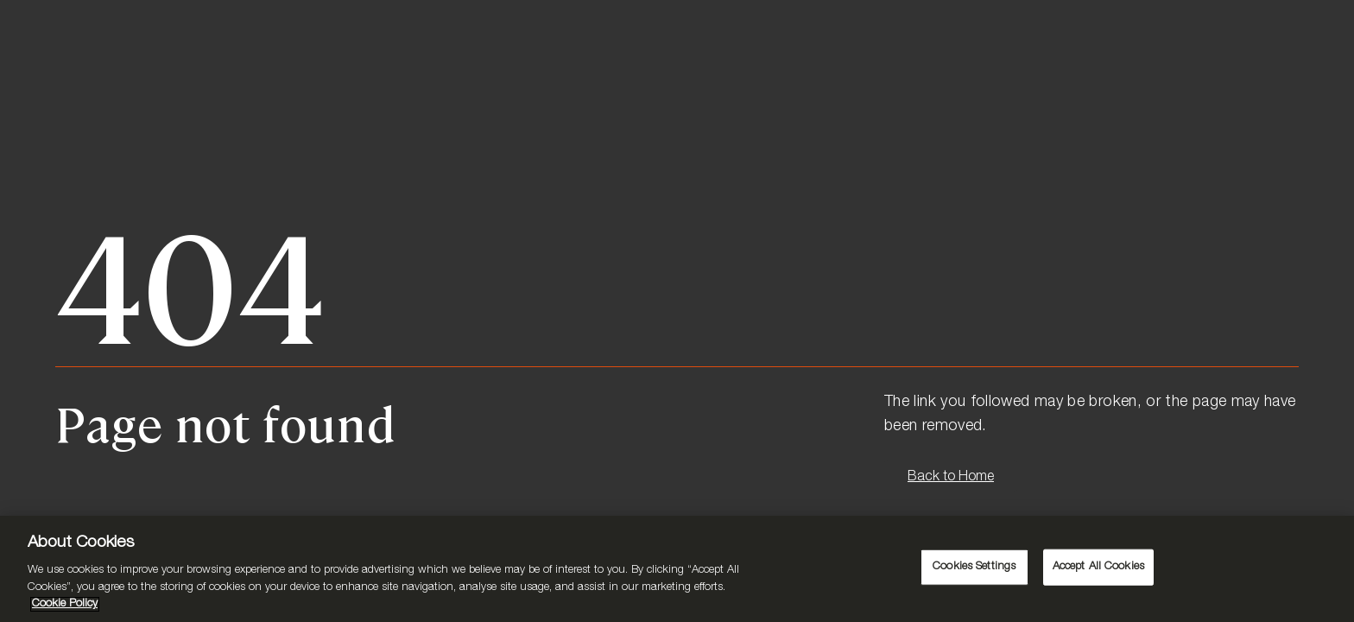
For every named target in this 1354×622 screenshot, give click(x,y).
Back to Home (951, 478)
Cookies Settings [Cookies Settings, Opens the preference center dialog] (974, 567)
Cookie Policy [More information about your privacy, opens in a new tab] (65, 604)
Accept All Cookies (1098, 567)
